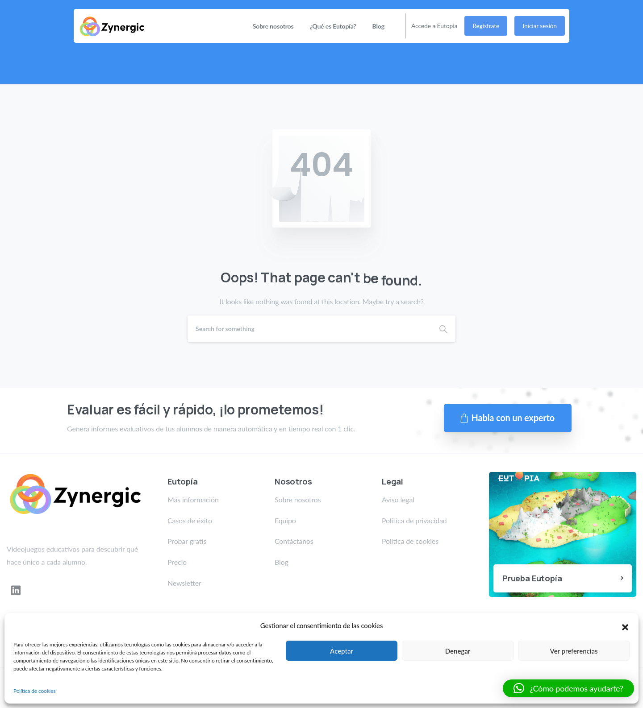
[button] (625, 625)
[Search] (309, 328)
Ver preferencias (574, 651)
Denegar (457, 651)
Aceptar (341, 651)
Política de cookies (34, 690)
